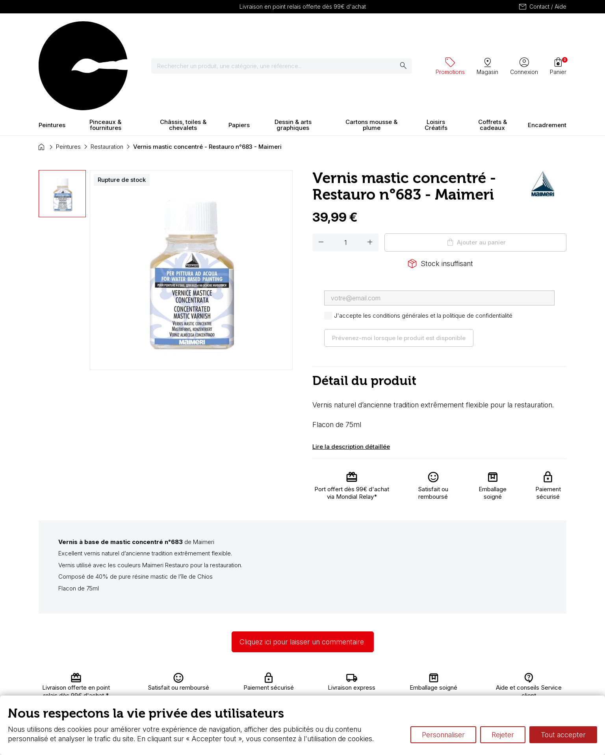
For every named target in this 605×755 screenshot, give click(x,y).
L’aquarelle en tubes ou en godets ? (395, 679)
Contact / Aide (542, 6)
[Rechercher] (286, 31)
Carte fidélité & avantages (277, 679)
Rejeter (503, 735)
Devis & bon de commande (279, 694)
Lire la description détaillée (351, 377)
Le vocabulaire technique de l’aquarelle (400, 687)
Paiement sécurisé (193, 694)
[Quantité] (345, 173)
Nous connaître (189, 687)
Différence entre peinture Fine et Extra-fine (404, 694)
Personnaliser (443, 735)
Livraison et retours (194, 679)
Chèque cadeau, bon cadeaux (283, 687)
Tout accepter (563, 735)
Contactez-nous (531, 679)
